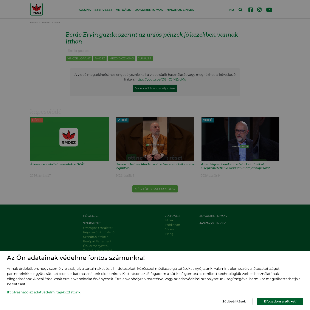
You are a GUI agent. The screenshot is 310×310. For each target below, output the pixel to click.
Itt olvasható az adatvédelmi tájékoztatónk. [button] (44, 292)
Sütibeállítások (234, 301)
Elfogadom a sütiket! (280, 301)
